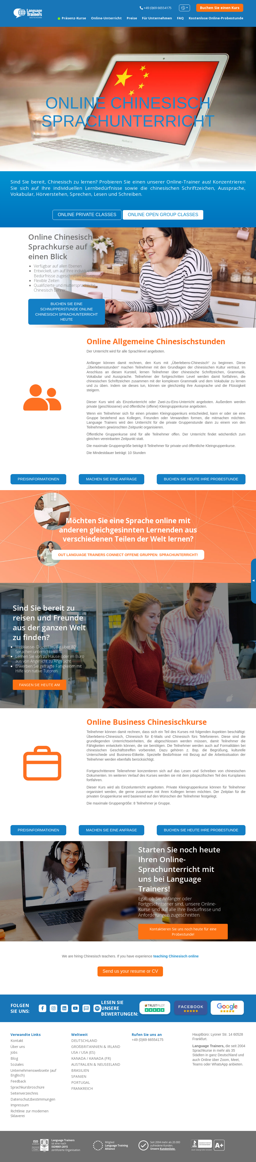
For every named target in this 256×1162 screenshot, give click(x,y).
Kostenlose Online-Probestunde (216, 18)
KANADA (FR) (100, 1058)
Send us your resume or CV (130, 971)
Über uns (17, 1046)
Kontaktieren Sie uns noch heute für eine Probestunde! (183, 932)
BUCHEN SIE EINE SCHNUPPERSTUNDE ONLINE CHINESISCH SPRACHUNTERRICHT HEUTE (66, 312)
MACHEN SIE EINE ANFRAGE (111, 480)
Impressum (19, 1105)
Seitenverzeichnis (24, 1093)
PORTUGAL (80, 1082)
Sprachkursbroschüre (27, 1087)
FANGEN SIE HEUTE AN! (40, 684)
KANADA (78, 1058)
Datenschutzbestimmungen (32, 1099)
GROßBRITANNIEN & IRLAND (95, 1046)
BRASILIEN (80, 1070)
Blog (14, 1058)
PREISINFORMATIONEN (38, 480)
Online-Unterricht (106, 18)
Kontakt (16, 1040)
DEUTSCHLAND (84, 1040)
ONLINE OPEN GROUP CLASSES (163, 214)
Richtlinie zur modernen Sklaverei (29, 1113)
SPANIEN (78, 1076)
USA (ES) (88, 1052)
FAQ (180, 18)
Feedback (18, 1081)
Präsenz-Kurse (72, 18)
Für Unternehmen (157, 18)
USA (74, 1052)
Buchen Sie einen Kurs (220, 7)
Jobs (14, 1052)
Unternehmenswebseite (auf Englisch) (33, 1072)
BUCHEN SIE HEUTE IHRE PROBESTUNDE (201, 480)
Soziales (17, 1064)
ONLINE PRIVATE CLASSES (87, 214)
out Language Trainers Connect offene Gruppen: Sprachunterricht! (128, 555)
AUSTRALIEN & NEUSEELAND (95, 1064)
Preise (132, 18)
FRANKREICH (82, 1088)
